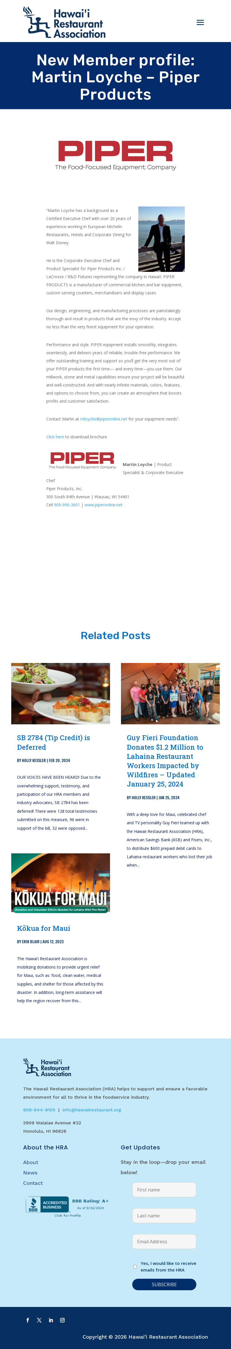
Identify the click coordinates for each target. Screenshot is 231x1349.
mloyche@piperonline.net (103, 419)
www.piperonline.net (103, 504)
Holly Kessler (34, 760)
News (30, 1173)
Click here (55, 436)
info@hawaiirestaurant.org (91, 1110)
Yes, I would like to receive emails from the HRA (168, 1266)
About (30, 1162)
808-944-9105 (39, 1110)
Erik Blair (31, 941)
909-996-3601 (67, 504)
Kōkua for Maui (43, 928)
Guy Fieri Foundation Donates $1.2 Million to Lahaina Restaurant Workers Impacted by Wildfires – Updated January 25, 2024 (165, 761)
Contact (33, 1183)
